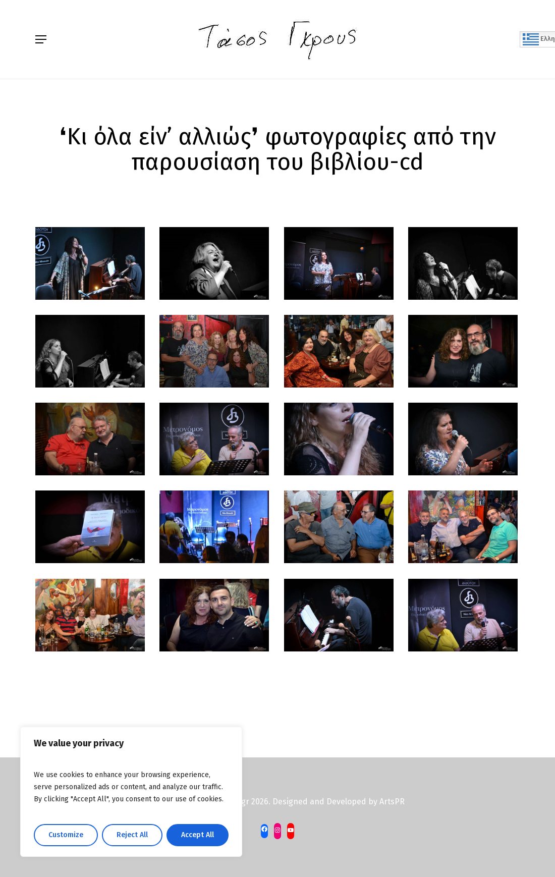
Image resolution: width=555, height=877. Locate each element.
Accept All (197, 835)
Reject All (132, 835)
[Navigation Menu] (40, 39)
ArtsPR (392, 801)
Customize (65, 835)
